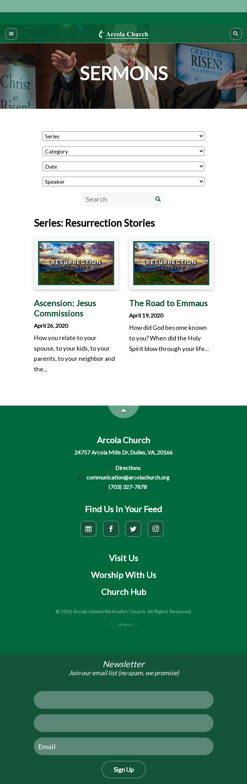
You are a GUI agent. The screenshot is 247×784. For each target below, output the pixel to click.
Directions (123, 467)
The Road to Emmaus (168, 303)
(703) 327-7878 (123, 486)
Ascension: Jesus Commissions (65, 308)
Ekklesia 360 (124, 624)
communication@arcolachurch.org (123, 477)
